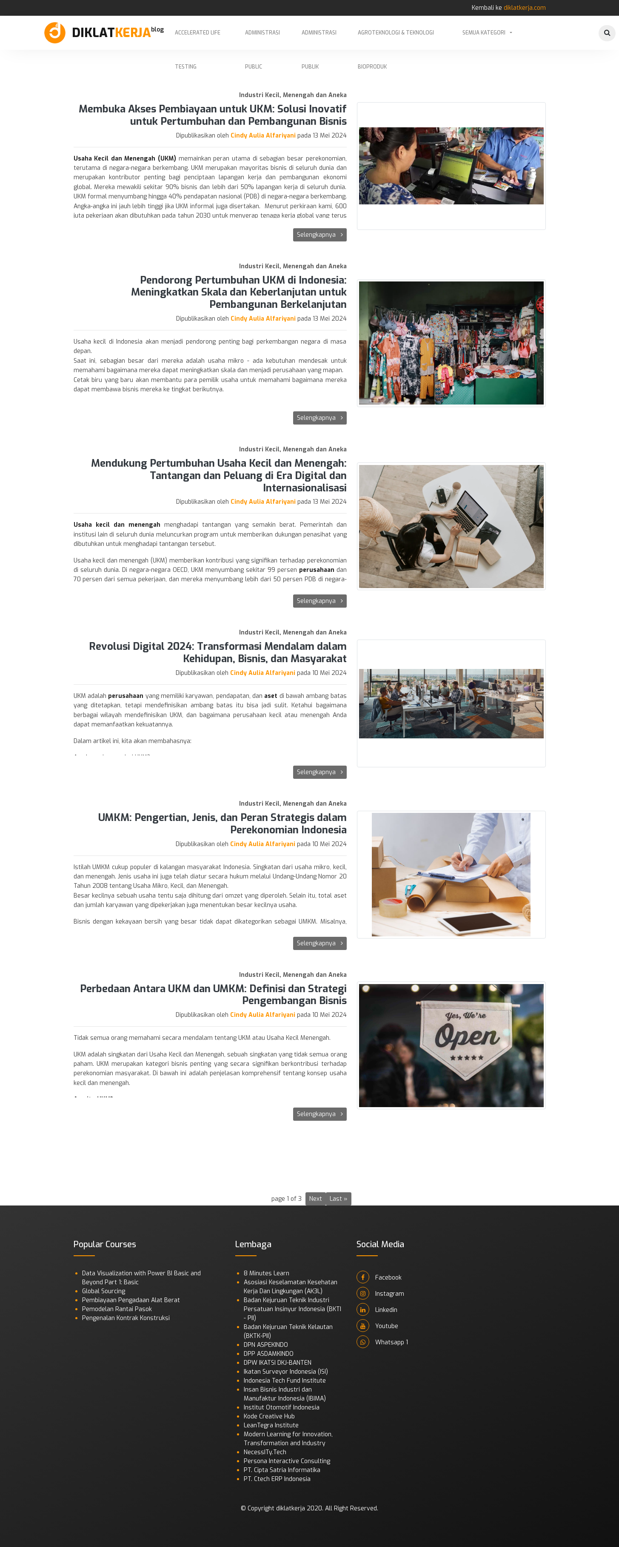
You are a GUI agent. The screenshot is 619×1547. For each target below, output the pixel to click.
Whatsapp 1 (382, 1341)
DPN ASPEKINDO (266, 1345)
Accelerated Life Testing (197, 39)
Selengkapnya (320, 235)
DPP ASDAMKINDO (269, 1354)
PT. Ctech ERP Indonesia (277, 1479)
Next (315, 1199)
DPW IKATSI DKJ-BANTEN (277, 1363)
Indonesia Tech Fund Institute (285, 1381)
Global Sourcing (103, 1291)
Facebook (379, 1277)
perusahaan (316, 570)
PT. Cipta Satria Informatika (282, 1470)
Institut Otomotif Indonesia (281, 1407)
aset (270, 696)
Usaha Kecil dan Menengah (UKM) (125, 159)
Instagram (380, 1293)
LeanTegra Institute (271, 1425)
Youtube (377, 1325)
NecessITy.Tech (265, 1452)
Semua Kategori (483, 32)
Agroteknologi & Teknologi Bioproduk (396, 39)
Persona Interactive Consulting (287, 1461)
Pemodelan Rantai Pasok (117, 1309)
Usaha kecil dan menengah (117, 525)
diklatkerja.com (525, 8)
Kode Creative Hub (269, 1416)
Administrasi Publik (319, 39)
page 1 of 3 (286, 1199)
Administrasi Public (262, 39)
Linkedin (377, 1309)
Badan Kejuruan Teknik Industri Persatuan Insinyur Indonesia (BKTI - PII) (292, 1309)
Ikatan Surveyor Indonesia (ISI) (286, 1372)
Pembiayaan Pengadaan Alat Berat (131, 1300)
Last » (339, 1199)
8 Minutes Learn (266, 1273)
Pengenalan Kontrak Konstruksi (126, 1318)
